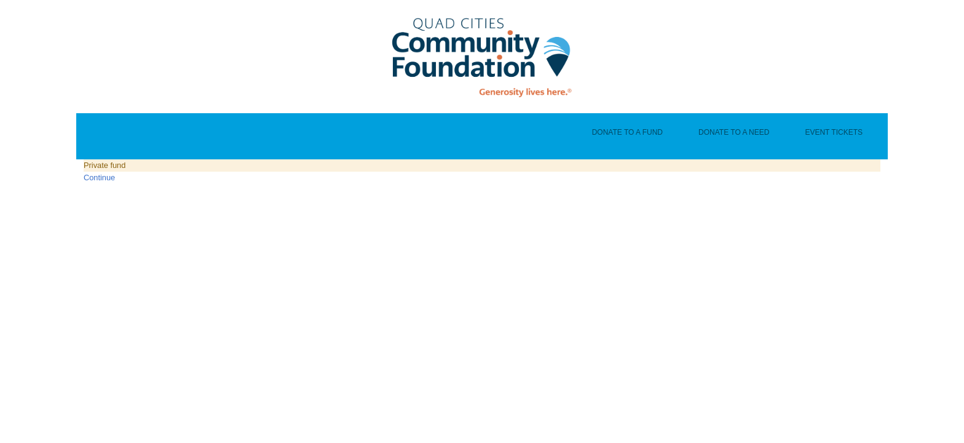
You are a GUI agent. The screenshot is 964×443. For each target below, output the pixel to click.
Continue (99, 177)
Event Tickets (834, 132)
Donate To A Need (733, 132)
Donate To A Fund (627, 132)
